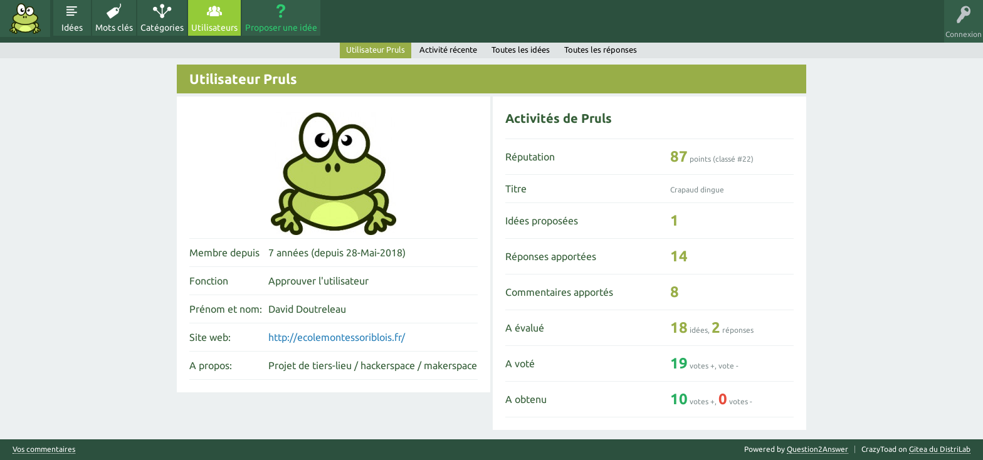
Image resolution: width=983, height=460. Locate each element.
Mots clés (114, 28)
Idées (72, 28)
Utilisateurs (214, 28)
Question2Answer (817, 449)
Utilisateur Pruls (375, 49)
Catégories (162, 28)
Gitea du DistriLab (939, 449)
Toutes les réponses (600, 49)
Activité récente (448, 49)
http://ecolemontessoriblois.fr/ (336, 337)
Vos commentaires (44, 449)
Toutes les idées (521, 49)
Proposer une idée (281, 28)
